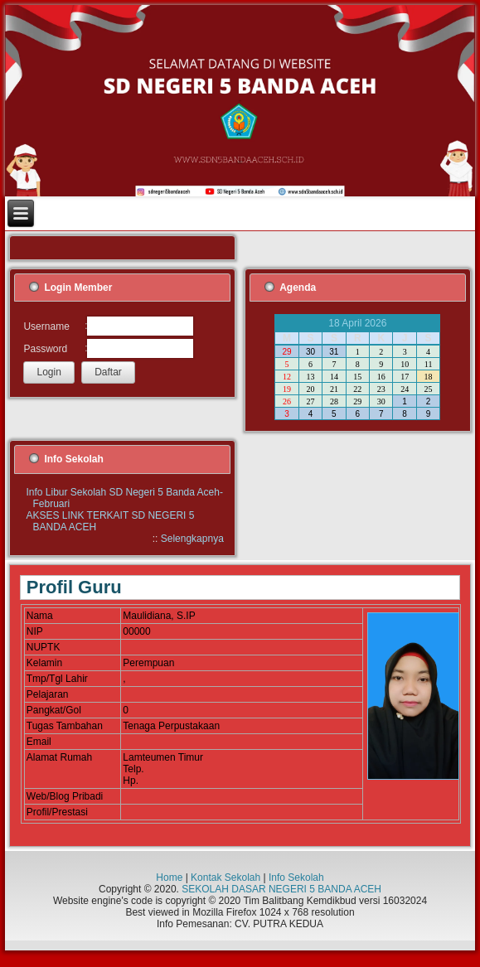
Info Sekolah (296, 877)
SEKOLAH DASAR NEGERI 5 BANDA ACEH (281, 889)
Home (169, 877)
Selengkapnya (192, 538)
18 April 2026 (357, 323)
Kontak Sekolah (225, 877)
